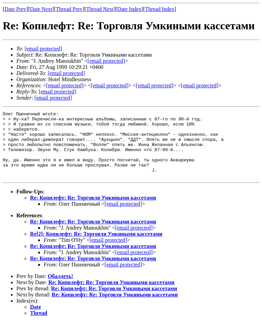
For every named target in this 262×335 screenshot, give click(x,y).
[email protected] (66, 73)
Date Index (129, 9)
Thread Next (100, 9)
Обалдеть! (60, 289)
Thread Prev (69, 9)
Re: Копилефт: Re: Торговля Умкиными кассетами (93, 211)
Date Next (41, 9)
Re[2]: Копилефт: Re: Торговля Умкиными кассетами (96, 247)
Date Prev (15, 9)
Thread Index (159, 9)
